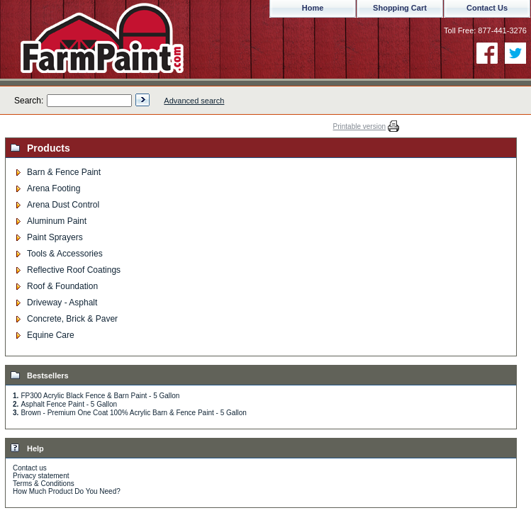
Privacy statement (41, 476)
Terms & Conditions (43, 483)
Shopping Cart (400, 8)
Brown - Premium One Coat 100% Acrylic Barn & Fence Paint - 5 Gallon (133, 413)
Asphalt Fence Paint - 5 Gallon (69, 404)
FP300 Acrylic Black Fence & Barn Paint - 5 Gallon (100, 396)
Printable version (359, 126)
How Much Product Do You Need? (67, 491)
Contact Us (487, 8)
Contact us (30, 468)
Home (313, 8)
